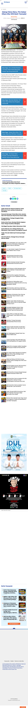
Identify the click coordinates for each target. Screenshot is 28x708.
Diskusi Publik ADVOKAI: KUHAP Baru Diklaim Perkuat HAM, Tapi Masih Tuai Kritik (16, 328)
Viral (15, 669)
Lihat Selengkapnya (14, 623)
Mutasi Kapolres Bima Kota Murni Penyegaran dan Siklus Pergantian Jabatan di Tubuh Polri (13, 182)
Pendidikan (5, 668)
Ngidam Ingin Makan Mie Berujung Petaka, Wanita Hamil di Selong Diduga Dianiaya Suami (16, 302)
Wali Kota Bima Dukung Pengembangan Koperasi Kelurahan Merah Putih (16, 372)
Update (23, 707)
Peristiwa (10, 668)
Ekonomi (10, 665)
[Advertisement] (14, 417)
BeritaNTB (5, 665)
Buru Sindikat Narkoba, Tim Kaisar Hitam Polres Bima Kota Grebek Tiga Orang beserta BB (11, 69)
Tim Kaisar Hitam (17, 188)
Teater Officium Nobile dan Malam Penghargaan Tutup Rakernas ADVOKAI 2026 (16, 315)
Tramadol (4, 190)
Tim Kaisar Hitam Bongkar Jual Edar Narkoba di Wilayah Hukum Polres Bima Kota (10, 155)
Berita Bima (9, 664)
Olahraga (18, 665)
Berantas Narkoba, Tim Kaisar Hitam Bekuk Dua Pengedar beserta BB (11, 101)
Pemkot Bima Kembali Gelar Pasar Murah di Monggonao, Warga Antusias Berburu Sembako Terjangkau (17, 399)
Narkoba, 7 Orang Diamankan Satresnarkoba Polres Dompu (14, 321)
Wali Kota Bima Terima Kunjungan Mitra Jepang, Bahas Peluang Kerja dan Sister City (10, 618)
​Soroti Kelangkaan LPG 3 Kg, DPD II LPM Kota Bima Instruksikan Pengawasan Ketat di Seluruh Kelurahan (16, 244)
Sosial (12, 669)
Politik (14, 668)
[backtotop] (14, 629)
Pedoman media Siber (19, 661)
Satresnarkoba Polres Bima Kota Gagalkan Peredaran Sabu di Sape (15, 256)
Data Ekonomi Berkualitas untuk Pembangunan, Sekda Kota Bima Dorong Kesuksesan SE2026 (17, 283)
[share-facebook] (11, 199)
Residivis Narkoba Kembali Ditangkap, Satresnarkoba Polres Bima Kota (16, 262)
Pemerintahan (5, 666)
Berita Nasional (22, 664)
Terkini (9, 188)
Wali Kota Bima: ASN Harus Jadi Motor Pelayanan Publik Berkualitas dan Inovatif (17, 288)
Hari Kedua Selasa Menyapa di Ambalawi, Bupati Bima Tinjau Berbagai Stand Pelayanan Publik (16, 354)
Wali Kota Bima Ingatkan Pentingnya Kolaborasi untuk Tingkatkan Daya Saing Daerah (16, 276)
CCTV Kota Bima (14, 698)
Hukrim (4, 188)
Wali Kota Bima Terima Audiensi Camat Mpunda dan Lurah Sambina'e (16, 385)
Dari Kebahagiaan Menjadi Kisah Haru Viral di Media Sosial (16, 334)
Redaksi (12, 661)
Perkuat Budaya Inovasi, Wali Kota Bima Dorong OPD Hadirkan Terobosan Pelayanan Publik (16, 367)
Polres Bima (19, 668)
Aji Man (4, 664)
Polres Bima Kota (6, 669)
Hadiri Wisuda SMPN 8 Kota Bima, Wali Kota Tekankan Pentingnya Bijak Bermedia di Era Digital (16, 393)
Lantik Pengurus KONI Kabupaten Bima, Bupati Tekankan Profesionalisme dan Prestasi (16, 270)
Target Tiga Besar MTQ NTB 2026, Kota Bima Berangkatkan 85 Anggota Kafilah (16, 340)
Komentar (14, 202)
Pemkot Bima (20, 666)
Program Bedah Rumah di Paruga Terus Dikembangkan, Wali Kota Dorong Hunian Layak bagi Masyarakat (10, 611)
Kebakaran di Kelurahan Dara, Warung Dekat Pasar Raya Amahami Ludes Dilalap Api (16, 296)
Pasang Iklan (7, 661)
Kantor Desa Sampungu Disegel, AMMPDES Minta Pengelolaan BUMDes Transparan (10, 591)
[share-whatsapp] (15, 199)
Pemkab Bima (13, 666)
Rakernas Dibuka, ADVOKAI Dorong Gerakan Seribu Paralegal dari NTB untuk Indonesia (16, 360)
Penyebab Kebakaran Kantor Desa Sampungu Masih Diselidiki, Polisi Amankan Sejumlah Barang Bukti (15, 309)
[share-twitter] (13, 199)
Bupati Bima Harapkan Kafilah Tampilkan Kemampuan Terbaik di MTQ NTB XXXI (16, 347)
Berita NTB (15, 664)
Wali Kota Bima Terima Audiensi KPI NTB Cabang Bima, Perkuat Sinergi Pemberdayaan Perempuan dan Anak (16, 380)
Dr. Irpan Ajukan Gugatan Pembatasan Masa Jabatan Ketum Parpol (16, 250)
